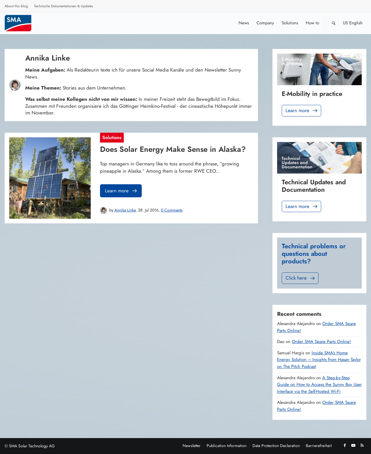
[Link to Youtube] (353, 445)
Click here (300, 278)
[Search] (333, 23)
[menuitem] (16, 7)
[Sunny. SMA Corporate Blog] (22, 23)
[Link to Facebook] (344, 445)
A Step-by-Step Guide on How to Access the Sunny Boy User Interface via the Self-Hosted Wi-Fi (319, 385)
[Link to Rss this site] (362, 445)
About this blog (16, 6)
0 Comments (172, 210)
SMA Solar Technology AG (32, 446)
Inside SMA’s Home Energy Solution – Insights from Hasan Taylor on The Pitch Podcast (319, 360)
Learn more (121, 190)
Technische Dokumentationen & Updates (63, 6)
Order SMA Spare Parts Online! (321, 341)
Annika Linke (125, 210)
